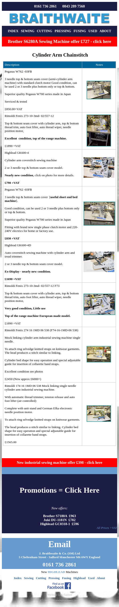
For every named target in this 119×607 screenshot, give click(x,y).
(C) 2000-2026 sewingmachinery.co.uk (59, 600)
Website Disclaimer (60, 594)
